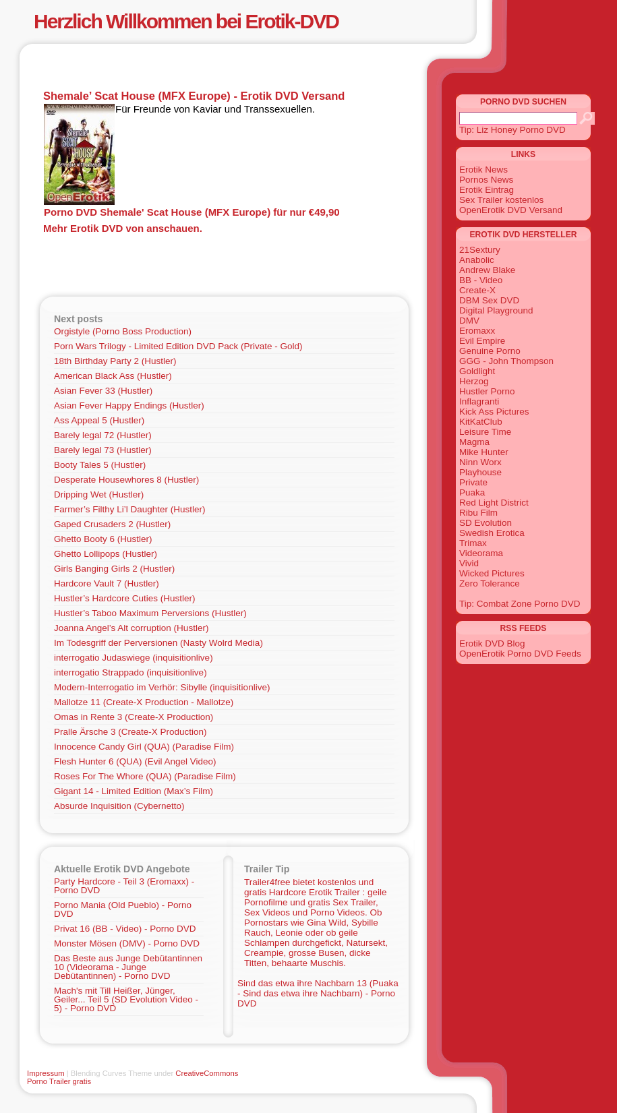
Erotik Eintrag (486, 190)
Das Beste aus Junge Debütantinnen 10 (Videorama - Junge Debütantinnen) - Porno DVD (128, 967)
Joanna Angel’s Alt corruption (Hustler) (131, 628)
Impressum (46, 1073)
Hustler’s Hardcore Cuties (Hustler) (125, 598)
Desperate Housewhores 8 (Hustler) (126, 480)
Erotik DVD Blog (492, 643)
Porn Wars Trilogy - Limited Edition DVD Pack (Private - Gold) (178, 346)
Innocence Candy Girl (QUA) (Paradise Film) (144, 747)
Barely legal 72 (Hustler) (103, 435)
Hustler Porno (487, 391)
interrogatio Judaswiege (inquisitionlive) (133, 658)
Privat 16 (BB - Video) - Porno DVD (125, 929)
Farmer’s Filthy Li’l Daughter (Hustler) (130, 509)
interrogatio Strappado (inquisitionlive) (130, 672)
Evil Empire (482, 341)
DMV (469, 320)
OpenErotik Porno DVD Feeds (520, 654)
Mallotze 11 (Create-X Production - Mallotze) (143, 702)
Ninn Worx (480, 462)
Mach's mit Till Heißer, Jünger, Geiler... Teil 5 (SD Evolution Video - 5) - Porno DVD (126, 999)
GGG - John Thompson (506, 361)
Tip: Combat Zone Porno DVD (520, 604)
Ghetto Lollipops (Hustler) (105, 554)
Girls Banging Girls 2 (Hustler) (114, 569)
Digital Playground (496, 310)
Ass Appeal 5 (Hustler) (99, 420)
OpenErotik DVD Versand (510, 210)
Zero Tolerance (489, 583)
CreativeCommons (206, 1073)
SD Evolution (485, 523)
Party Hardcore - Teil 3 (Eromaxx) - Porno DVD (124, 885)
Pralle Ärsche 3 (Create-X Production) (130, 732)
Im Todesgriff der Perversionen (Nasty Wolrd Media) (158, 643)
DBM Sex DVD (489, 300)
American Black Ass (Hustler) (113, 376)
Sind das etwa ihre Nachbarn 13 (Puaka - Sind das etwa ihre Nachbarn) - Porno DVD (318, 993)
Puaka (472, 492)
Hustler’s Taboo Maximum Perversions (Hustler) (150, 613)
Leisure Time (485, 432)
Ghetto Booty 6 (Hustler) (103, 539)
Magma (474, 442)
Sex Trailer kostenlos (501, 200)
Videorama (481, 553)
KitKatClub (480, 422)
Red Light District (494, 503)
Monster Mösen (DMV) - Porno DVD (127, 943)
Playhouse (480, 472)
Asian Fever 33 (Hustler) (103, 391)
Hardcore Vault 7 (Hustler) (106, 583)
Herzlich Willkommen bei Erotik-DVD (186, 21)
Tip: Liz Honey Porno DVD (512, 130)
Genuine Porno (490, 351)
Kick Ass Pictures (494, 412)
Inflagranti (479, 401)
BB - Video (480, 280)
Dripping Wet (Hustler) (99, 494)
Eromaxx (477, 331)
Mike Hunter (483, 452)
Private (473, 482)
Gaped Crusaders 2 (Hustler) (112, 524)
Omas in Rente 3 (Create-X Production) (133, 717)
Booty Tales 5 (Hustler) (100, 465)
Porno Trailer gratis (59, 1081)
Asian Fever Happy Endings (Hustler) (129, 405)
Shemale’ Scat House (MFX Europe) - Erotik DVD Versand (194, 96)
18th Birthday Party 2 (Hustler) (115, 361)
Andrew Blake (487, 270)
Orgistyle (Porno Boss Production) (123, 331)
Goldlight (477, 371)
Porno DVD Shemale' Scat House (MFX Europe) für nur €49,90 (192, 212)
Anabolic (476, 260)
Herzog (474, 381)
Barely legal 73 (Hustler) (103, 450)
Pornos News (486, 180)
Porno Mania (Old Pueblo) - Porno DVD (123, 909)
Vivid (469, 563)
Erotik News (483, 169)
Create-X (477, 290)
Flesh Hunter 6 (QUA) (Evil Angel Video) (135, 761)
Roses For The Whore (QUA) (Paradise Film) (145, 776)
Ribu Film (478, 513)
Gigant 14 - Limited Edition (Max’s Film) (133, 791)
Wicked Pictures (492, 573)
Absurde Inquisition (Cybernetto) (119, 806)
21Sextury (479, 250)
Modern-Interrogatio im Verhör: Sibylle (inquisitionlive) (162, 687)
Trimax (473, 543)
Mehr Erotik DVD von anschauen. (122, 228)
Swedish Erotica (492, 533)
